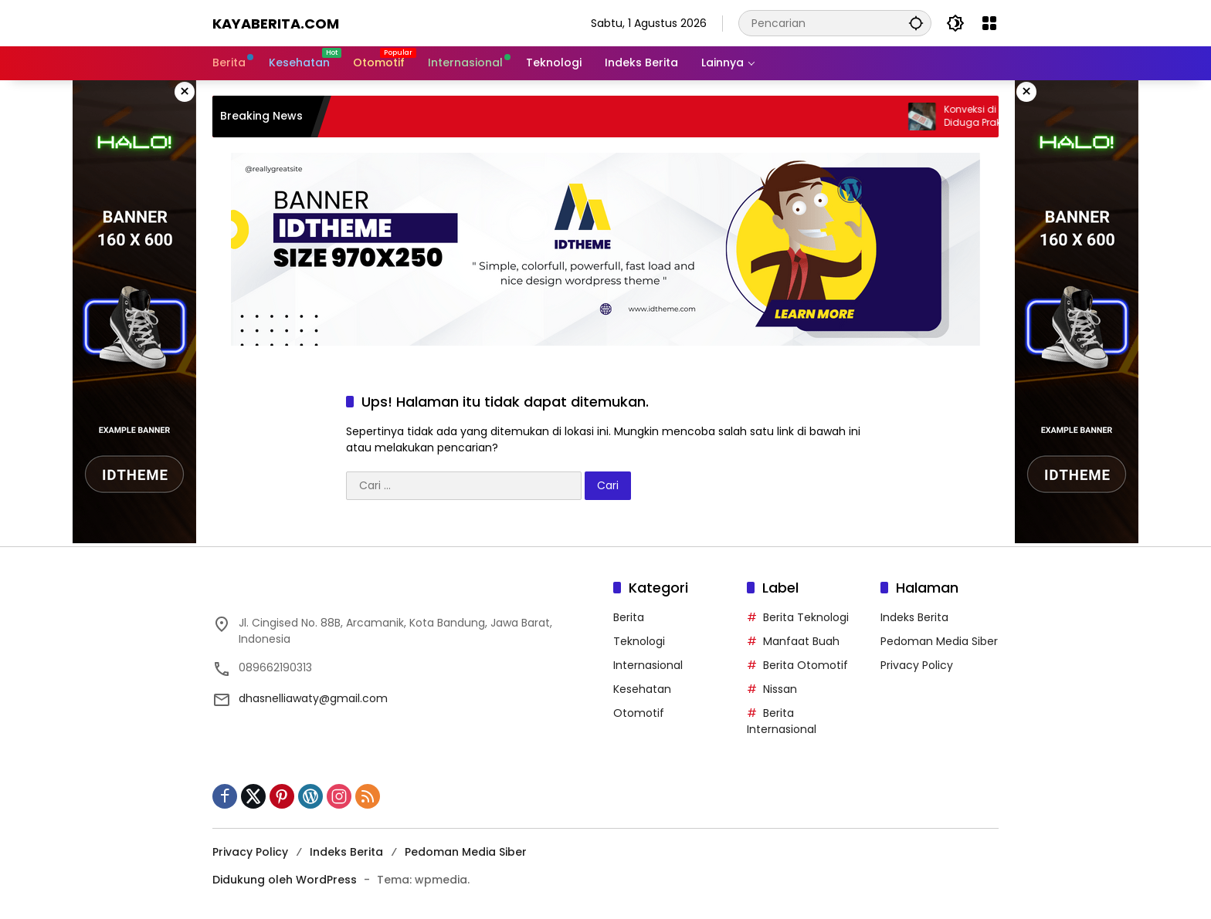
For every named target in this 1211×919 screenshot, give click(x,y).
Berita (628, 617)
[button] (915, 22)
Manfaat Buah (801, 641)
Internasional (648, 665)
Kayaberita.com (275, 23)
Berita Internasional (781, 721)
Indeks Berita (914, 617)
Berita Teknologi (806, 617)
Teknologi (639, 641)
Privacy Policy (916, 665)
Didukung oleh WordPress (284, 879)
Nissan (780, 689)
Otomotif (638, 713)
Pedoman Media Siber (939, 641)
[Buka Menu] (989, 23)
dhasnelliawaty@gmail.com (313, 698)
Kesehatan (642, 689)
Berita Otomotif (805, 665)
